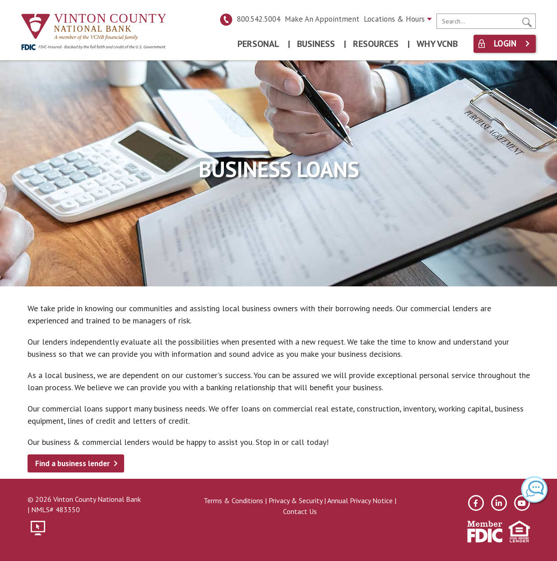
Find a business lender (72, 463)
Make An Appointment (322, 19)
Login (505, 43)
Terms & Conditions (233, 500)
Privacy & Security (295, 500)
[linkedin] (499, 503)
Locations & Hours (398, 19)
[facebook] (476, 503)
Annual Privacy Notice (360, 500)
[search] (486, 21)
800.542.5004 (249, 19)
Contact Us (300, 511)
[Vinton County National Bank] (93, 27)
